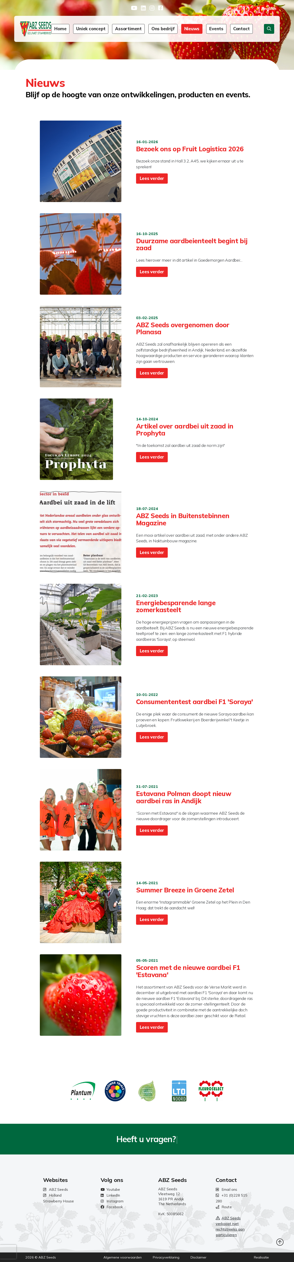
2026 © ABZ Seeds (40, 1257)
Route (224, 1207)
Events (216, 28)
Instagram (112, 1201)
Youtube (110, 1189)
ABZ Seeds (55, 1189)
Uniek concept (90, 28)
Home (60, 28)
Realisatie (261, 1257)
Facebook (112, 1207)
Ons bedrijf (162, 28)
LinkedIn (110, 1195)
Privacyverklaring (166, 1257)
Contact (241, 28)
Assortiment (128, 28)
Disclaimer (198, 1257)
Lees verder (152, 178)
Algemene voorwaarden (122, 1257)
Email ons (226, 1189)
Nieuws (192, 28)
